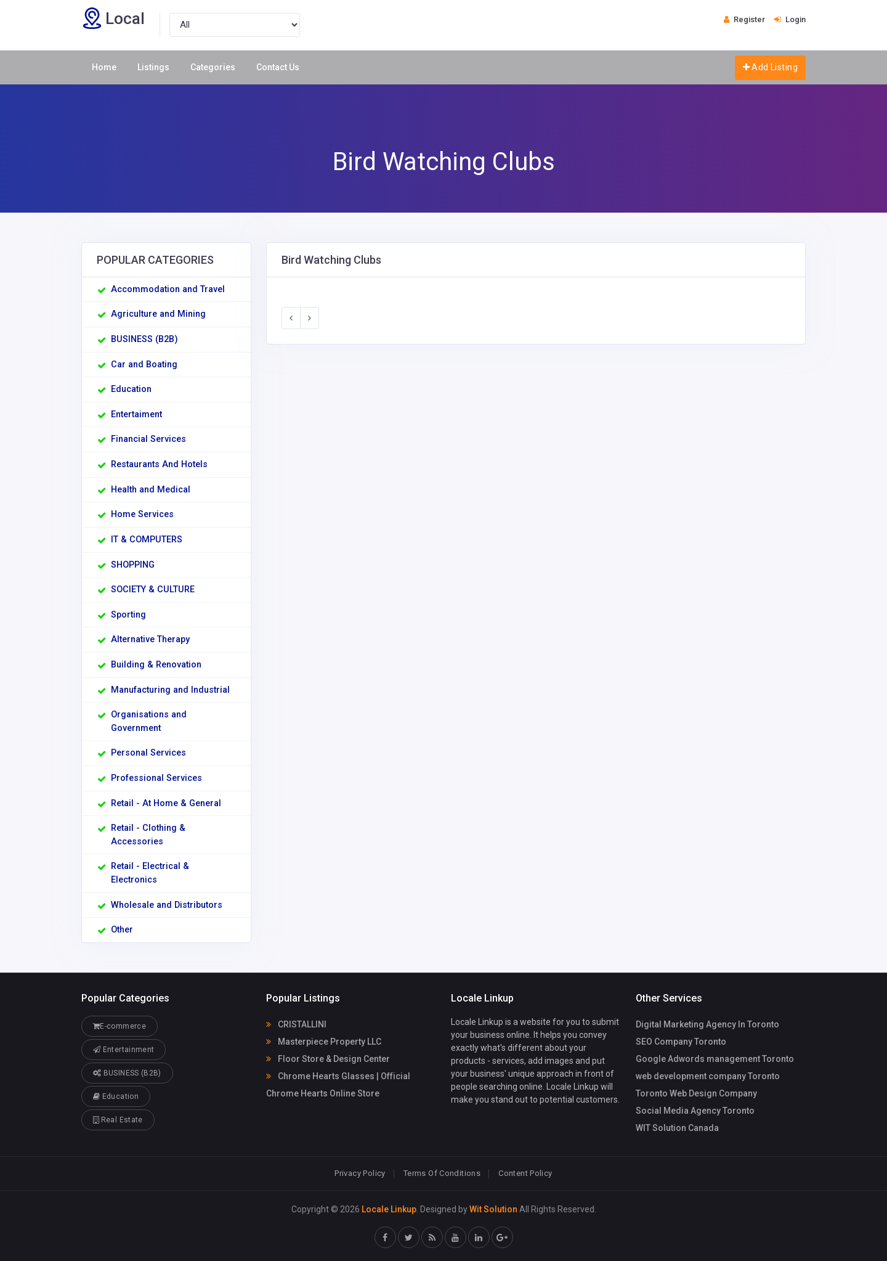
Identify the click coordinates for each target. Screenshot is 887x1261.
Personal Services (148, 753)
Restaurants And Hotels (159, 464)
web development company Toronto (708, 1076)
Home (104, 67)
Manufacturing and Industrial (170, 690)
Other (122, 929)
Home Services (142, 514)
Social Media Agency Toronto (695, 1111)
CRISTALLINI (296, 1024)
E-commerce (119, 1025)
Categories (212, 67)
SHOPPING (133, 565)
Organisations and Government (149, 721)
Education (131, 389)
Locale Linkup (389, 1209)
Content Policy (525, 1173)
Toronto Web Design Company (696, 1093)
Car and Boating (144, 364)
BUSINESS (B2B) (144, 339)
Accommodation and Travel (168, 289)
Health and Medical (150, 489)
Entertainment (123, 1049)
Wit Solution (493, 1209)
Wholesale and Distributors (166, 905)
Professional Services (156, 778)
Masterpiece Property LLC (323, 1042)
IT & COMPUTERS (146, 539)
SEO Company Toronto (681, 1042)
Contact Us (277, 67)
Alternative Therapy (150, 639)
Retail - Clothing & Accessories (148, 835)
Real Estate (118, 1119)
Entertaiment (136, 414)
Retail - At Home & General (166, 803)
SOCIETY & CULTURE (153, 589)
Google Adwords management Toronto (715, 1059)
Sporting (128, 615)
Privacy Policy (359, 1173)
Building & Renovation (156, 664)
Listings (153, 67)
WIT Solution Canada (677, 1128)
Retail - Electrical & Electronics (150, 873)
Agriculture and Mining (158, 314)
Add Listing (770, 67)
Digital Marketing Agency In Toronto (707, 1024)
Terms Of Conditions (441, 1173)
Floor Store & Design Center (328, 1059)
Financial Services (148, 439)
